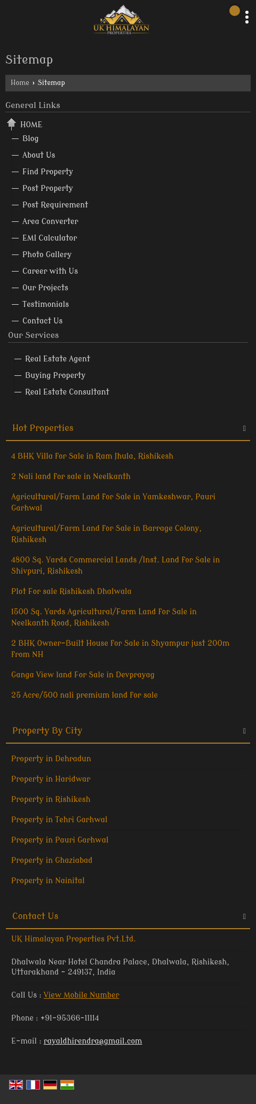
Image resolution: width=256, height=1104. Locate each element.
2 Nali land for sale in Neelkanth (71, 477)
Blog (30, 139)
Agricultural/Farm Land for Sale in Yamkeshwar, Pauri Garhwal (113, 502)
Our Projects (45, 288)
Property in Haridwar (50, 779)
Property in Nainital (48, 881)
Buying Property (55, 376)
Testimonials (45, 304)
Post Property (47, 188)
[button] (81, 995)
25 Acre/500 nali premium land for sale (84, 695)
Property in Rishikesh (50, 800)
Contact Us (42, 321)
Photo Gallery (46, 255)
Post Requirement (55, 205)
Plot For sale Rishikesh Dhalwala (71, 592)
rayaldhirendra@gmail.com (93, 1041)
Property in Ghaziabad (51, 860)
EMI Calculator (49, 238)
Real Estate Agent (57, 359)
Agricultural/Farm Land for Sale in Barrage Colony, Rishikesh (106, 534)
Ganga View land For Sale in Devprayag (83, 675)
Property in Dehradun (51, 759)
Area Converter (50, 222)
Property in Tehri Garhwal (59, 820)
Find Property (47, 172)
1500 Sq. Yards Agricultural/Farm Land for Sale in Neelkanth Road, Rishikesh (104, 617)
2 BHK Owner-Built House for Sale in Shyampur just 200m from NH (120, 649)
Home (20, 83)
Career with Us (50, 271)
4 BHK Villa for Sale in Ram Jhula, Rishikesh (92, 456)
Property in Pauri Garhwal (59, 840)
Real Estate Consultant (67, 392)
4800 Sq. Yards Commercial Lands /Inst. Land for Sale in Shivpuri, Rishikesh (115, 565)
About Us (38, 155)
